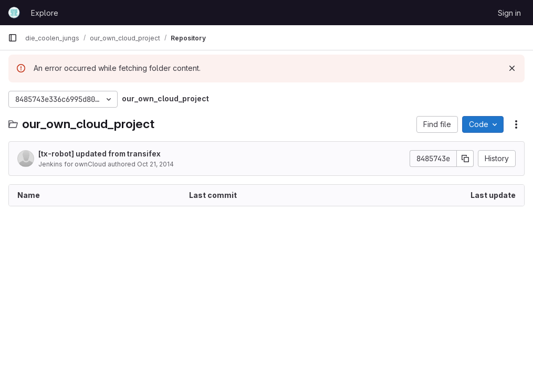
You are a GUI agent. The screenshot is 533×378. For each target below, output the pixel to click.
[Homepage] (14, 12)
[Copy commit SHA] (465, 158)
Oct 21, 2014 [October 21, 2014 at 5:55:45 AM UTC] (155, 164)
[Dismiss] (512, 68)
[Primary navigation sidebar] (12, 37)
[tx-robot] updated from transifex (99, 153)
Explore (44, 12)
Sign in (509, 12)
